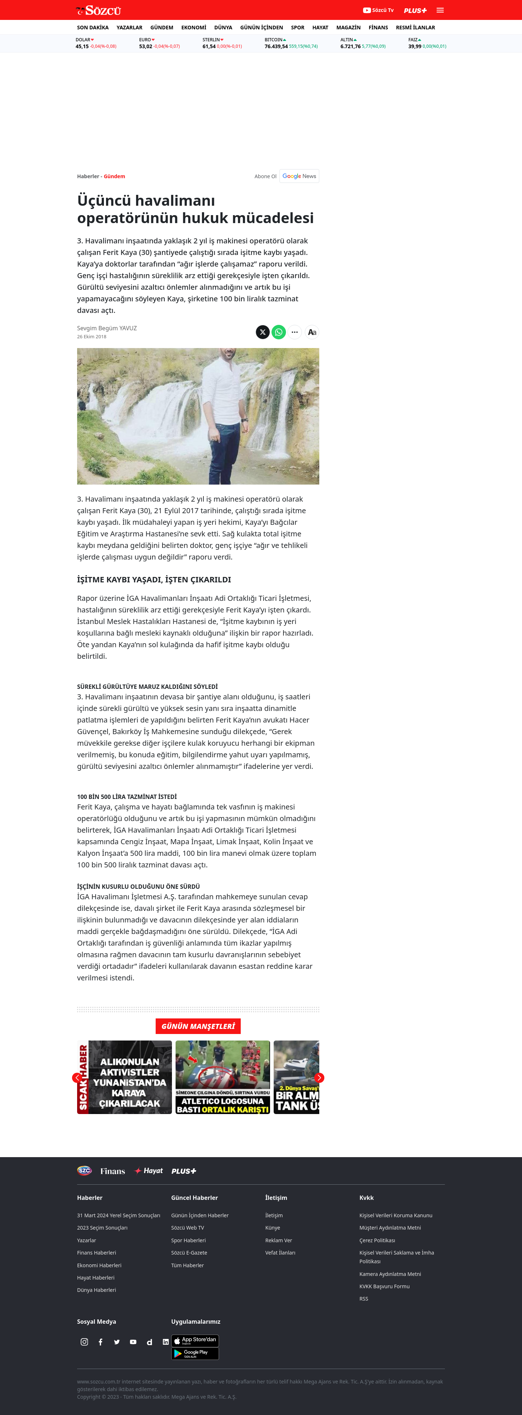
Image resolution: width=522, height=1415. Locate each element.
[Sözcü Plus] (184, 1171)
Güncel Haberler (194, 1198)
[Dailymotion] (149, 1342)
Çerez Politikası (377, 1240)
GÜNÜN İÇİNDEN (261, 27)
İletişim (276, 1198)
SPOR (297, 27)
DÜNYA (223, 27)
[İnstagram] (84, 1342)
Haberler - (89, 176)
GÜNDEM (162, 27)
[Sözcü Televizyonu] (84, 1171)
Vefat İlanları (280, 1252)
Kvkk (366, 1198)
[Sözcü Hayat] (148, 1171)
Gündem (114, 176)
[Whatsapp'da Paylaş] (278, 332)
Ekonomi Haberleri (99, 1265)
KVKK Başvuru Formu (384, 1286)
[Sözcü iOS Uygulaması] (195, 1340)
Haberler (89, 1198)
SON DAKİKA (93, 27)
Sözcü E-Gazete (189, 1252)
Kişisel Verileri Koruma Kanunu (396, 1215)
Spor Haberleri (188, 1240)
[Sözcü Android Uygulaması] (195, 1353)
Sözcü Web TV (187, 1227)
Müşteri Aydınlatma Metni (390, 1227)
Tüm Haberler (187, 1265)
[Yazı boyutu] (312, 332)
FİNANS (378, 27)
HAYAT (320, 27)
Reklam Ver (278, 1240)
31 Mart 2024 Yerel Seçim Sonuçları (118, 1215)
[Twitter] (117, 1342)
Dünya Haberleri (96, 1289)
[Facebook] (100, 1342)
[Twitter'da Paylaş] (263, 332)
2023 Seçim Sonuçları (102, 1227)
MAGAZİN (348, 27)
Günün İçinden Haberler (200, 1215)
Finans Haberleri (96, 1252)
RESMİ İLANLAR (415, 27)
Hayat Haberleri (95, 1277)
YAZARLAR (129, 27)
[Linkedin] (166, 1342)
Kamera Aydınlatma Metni (390, 1273)
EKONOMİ (193, 27)
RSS (363, 1298)
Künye (272, 1227)
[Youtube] (133, 1342)
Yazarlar (86, 1240)
